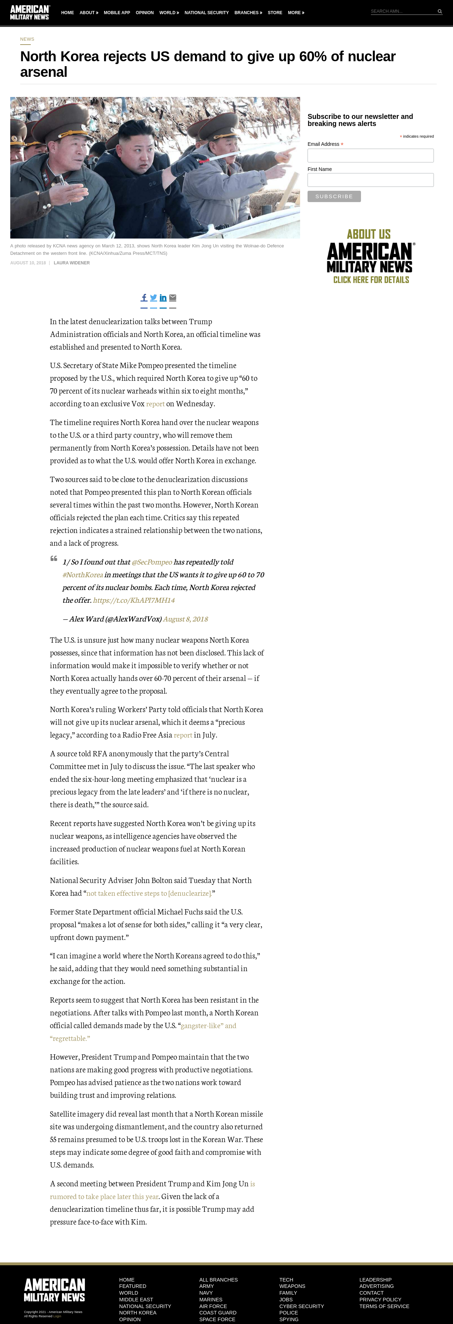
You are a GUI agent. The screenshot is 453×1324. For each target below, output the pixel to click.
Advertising (377, 1286)
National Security (207, 12)
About (87, 12)
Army (206, 1286)
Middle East (136, 1299)
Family (288, 1293)
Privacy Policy (381, 1299)
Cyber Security (301, 1306)
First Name (320, 169)
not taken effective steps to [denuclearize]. (152, 892)
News (27, 39)
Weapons (292, 1286)
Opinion (145, 12)
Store (275, 12)
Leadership (376, 1280)
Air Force (213, 1306)
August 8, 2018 (187, 618)
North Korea (137, 1313)
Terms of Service (384, 1306)
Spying (288, 1319)
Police (288, 1313)
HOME (126, 1280)
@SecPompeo (152, 561)
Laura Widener (72, 262)
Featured (133, 1286)
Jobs (286, 1299)
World (167, 12)
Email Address (326, 144)
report (156, 402)
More (294, 12)
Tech (286, 1280)
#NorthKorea (83, 573)
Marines (211, 1299)
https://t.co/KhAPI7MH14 (161, 599)
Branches (247, 12)
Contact (372, 1293)
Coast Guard (217, 1313)
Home (67, 12)
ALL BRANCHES (218, 1280)
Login (57, 1316)
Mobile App (117, 12)
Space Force (217, 1319)
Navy (206, 1293)
